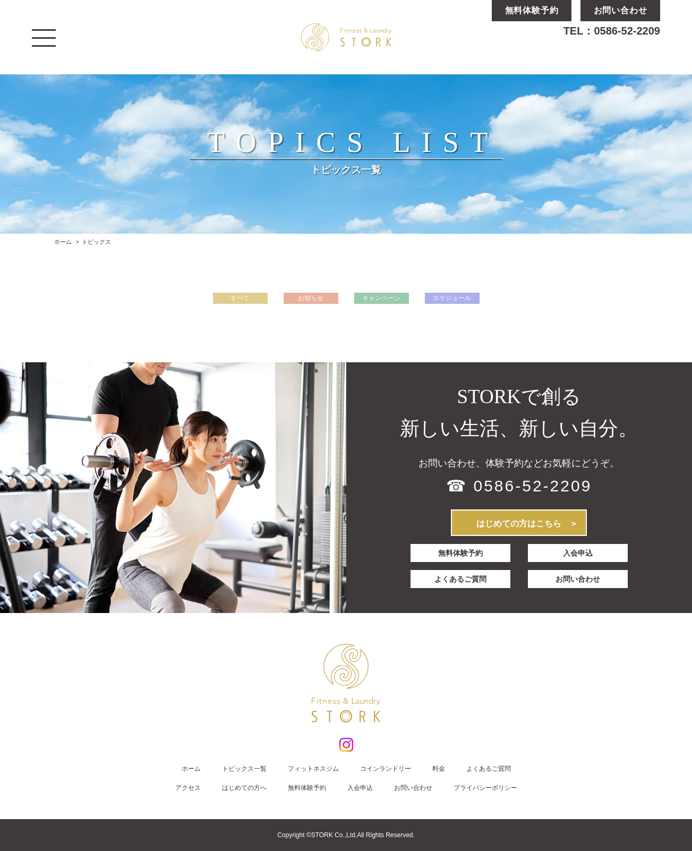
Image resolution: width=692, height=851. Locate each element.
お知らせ (310, 298)
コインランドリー (385, 768)
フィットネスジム (313, 768)
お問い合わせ (578, 579)
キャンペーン (381, 298)
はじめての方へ (244, 788)
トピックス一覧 (244, 768)
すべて (240, 298)
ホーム (63, 242)
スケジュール (452, 298)
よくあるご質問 (460, 579)
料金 (438, 768)
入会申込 (578, 553)
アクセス (188, 788)
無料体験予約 (460, 553)
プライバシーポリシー (485, 788)
